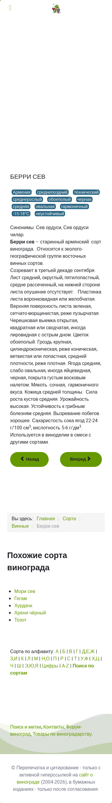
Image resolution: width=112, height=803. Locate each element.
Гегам (20, 598)
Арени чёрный (30, 612)
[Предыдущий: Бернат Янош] (29, 459)
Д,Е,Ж (88, 651)
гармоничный (74, 206)
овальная (45, 206)
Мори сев (24, 591)
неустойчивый (50, 213)
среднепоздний (52, 192)
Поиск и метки (25, 726)
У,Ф (84, 658)
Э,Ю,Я (31, 665)
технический (86, 192)
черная (84, 199)
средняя (21, 206)
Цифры (50, 665)
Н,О (46, 658)
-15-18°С (21, 213)
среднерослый (27, 199)
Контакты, (54, 726)
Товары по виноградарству (62, 734)
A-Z (65, 665)
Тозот (20, 619)
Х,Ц (95, 658)
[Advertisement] (56, 75)
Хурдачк (23, 605)
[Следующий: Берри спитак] (81, 459)
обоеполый (59, 199)
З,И (13, 658)
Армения (21, 192)
